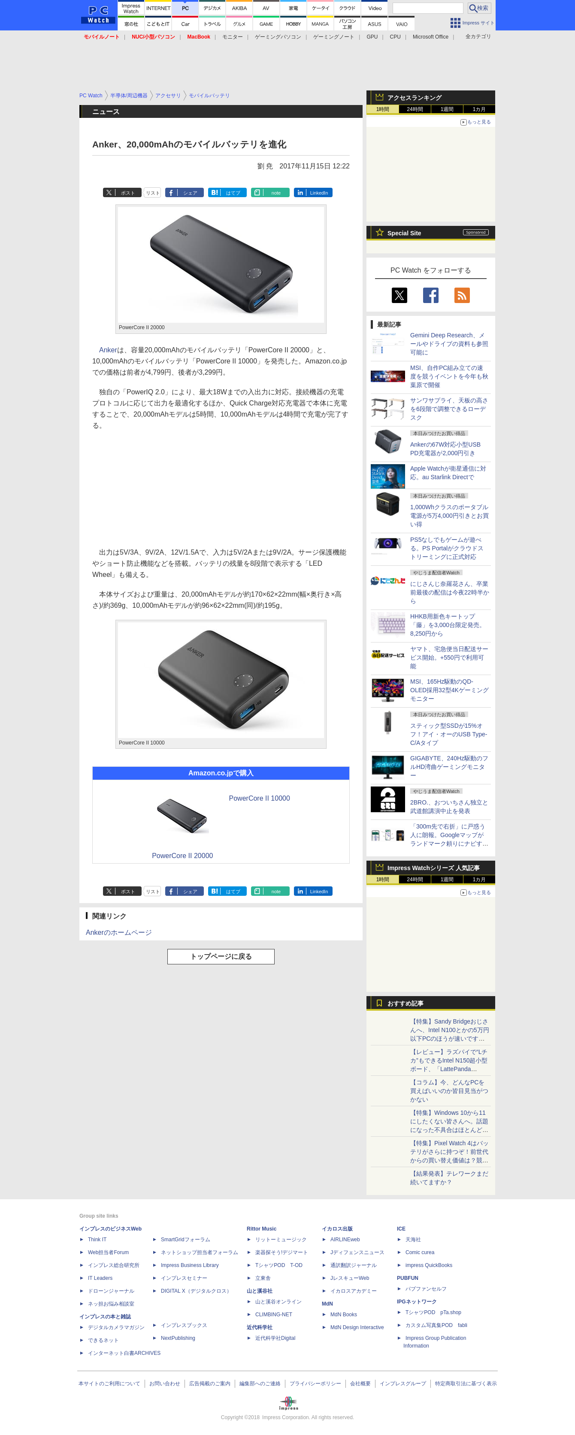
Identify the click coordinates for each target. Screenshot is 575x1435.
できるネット (103, 1340)
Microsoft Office (430, 37)
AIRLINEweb (345, 1240)
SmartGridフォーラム (185, 1240)
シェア (190, 192)
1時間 (383, 109)
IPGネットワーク (417, 1302)
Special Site (404, 233)
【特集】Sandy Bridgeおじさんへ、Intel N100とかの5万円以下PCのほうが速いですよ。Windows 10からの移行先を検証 (449, 1038)
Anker (108, 350)
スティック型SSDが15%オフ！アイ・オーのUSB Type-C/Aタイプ (448, 734)
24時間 (415, 109)
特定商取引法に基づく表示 (466, 1384)
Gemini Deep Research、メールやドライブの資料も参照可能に (449, 344)
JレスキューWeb (349, 1278)
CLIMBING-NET (273, 1315)
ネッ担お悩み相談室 (111, 1304)
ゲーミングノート (333, 37)
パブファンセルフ (426, 1289)
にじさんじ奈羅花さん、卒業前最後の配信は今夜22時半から (449, 592)
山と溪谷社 (259, 1291)
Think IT (97, 1240)
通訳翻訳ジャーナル (353, 1265)
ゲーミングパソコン (278, 37)
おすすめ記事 (405, 1003)
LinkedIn (319, 192)
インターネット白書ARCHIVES (124, 1353)
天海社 (413, 1240)
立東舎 (263, 1278)
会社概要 (360, 1384)
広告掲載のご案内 (209, 1384)
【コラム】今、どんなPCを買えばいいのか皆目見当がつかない (449, 1091)
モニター (232, 37)
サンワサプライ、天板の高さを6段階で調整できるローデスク (449, 409)
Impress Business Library (190, 1265)
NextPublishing (178, 1338)
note (276, 192)
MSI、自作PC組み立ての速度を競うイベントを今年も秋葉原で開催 (449, 376)
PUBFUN (407, 1278)
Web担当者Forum (108, 1252)
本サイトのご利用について (109, 1384)
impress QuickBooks (429, 1265)
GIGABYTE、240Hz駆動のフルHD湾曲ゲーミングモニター (449, 767)
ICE (401, 1229)
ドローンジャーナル (111, 1291)
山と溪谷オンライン (278, 1302)
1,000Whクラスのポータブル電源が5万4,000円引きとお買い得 (449, 516)
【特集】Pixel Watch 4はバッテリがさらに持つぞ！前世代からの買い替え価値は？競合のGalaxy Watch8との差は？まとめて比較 (449, 1160)
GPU (372, 37)
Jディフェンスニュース (357, 1252)
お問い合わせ (164, 1384)
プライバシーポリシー (315, 1384)
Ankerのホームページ (119, 932)
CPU (395, 37)
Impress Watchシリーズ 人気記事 (433, 868)
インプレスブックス (184, 1325)
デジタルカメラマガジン (116, 1327)
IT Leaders (100, 1278)
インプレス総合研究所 (113, 1265)
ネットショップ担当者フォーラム (199, 1252)
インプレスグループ (403, 1384)
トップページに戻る (221, 956)
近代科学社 (259, 1327)
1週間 (447, 109)
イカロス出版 (337, 1229)
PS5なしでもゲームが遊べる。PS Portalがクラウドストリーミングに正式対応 (447, 548)
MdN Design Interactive (357, 1327)
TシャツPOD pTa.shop (433, 1312)
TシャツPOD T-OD (279, 1265)
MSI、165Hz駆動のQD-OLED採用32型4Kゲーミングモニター (449, 690)
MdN (327, 1304)
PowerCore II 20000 (182, 855)
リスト (153, 192)
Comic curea (420, 1252)
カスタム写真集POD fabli (436, 1325)
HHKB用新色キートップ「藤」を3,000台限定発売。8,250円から (447, 625)
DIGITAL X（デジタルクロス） (196, 1291)
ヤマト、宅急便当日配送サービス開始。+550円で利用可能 (449, 657)
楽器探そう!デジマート (281, 1252)
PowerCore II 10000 (259, 798)
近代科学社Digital (275, 1338)
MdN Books (343, 1315)
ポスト (128, 192)
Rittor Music (261, 1229)
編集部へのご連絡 (260, 1384)
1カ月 (479, 109)
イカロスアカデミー (353, 1291)
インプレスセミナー (184, 1278)
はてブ (233, 192)
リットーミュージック (281, 1240)
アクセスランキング (414, 97)
